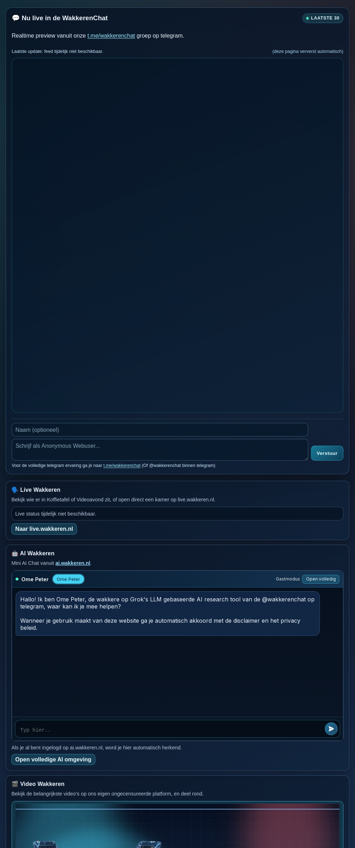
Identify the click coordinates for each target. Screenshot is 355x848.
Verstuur (327, 453)
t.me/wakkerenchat (111, 36)
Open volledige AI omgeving (53, 759)
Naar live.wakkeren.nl (44, 529)
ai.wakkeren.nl (72, 563)
